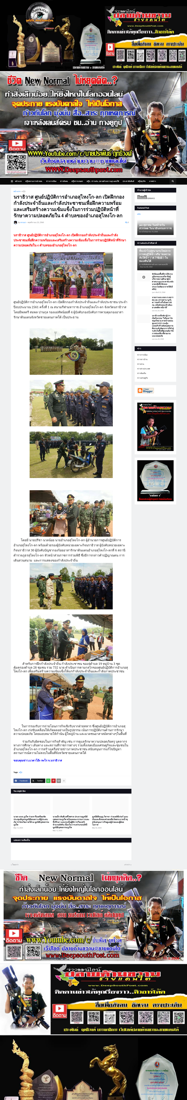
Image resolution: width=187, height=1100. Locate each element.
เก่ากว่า (127, 865)
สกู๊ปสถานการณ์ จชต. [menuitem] (33, 181)
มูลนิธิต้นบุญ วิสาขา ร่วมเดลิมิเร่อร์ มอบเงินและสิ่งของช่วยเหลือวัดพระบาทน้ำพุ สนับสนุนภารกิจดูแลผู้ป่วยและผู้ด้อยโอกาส (110, 820)
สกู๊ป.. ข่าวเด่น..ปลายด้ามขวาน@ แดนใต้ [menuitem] (103, 181)
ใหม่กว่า (15, 865)
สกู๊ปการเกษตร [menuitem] (77, 181)
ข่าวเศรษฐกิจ (142, 378)
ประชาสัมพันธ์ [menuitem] (128, 181)
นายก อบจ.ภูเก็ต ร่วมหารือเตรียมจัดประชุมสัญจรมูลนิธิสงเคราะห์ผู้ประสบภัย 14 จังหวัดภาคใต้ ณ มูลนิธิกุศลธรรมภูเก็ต (31, 820)
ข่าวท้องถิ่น (141, 373)
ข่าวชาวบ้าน (142, 359)
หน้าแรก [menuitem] (18, 181)
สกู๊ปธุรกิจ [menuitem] (141, 181)
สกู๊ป (23, 191)
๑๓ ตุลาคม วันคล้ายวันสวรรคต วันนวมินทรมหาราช (155, 226)
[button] (13, 181)
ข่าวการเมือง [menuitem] (51, 181)
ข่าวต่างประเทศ (143, 369)
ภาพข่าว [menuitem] (152, 181)
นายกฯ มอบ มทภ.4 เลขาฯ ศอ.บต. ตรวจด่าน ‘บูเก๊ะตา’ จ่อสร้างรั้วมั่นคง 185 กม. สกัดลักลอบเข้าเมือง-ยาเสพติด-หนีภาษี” (162, 302)
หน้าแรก (17, 191)
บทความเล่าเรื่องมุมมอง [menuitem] (26, 188)
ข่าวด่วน (140, 364)
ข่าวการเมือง (142, 355)
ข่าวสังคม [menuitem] (64, 181)
